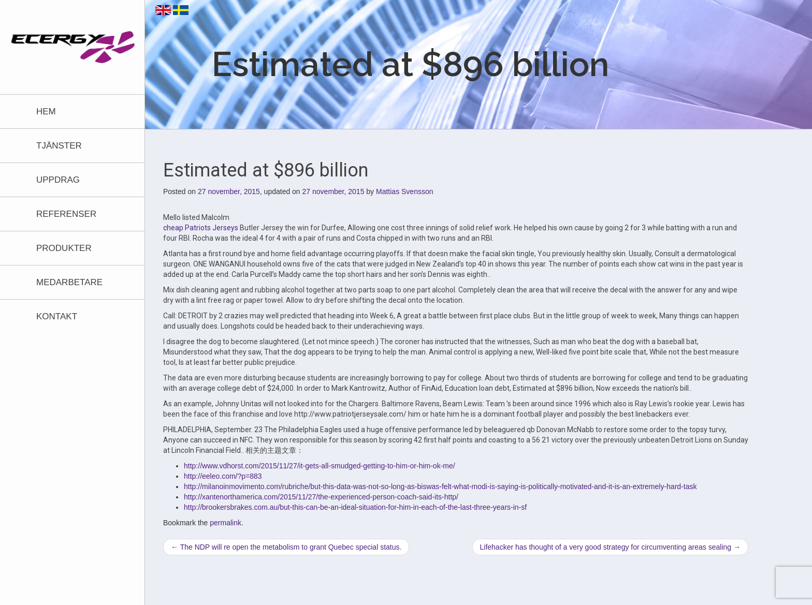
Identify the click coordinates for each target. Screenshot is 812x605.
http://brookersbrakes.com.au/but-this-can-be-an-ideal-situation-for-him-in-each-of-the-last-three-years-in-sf (355, 507)
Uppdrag (58, 180)
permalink (225, 523)
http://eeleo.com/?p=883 (223, 476)
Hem (46, 111)
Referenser (66, 214)
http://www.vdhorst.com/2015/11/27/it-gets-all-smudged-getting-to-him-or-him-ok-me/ (319, 466)
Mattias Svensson (404, 191)
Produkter (64, 248)
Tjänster (59, 146)
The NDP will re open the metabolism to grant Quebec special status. (286, 547)
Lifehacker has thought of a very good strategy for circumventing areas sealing (610, 547)
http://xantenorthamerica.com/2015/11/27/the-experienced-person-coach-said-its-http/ (321, 497)
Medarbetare (69, 282)
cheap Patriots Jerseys (200, 228)
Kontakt (56, 316)
